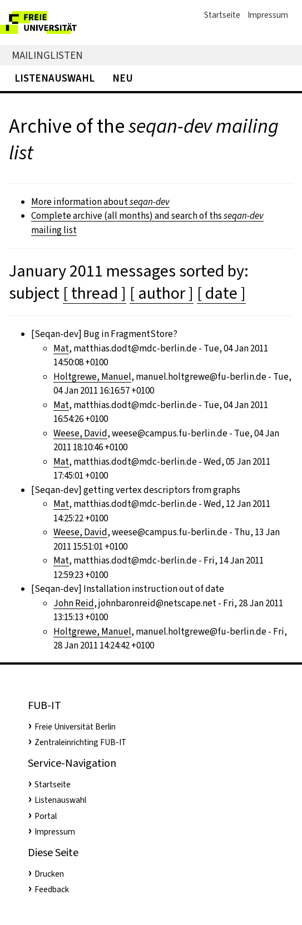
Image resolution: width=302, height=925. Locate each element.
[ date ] (221, 293)
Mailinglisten (47, 55)
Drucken (49, 873)
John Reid (73, 603)
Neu (122, 78)
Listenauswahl (54, 78)
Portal (45, 816)
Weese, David (80, 433)
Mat (61, 348)
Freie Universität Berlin (75, 726)
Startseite (222, 15)
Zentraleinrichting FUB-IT (80, 742)
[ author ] (162, 293)
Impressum (267, 15)
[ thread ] (94, 293)
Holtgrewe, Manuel (92, 376)
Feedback (51, 889)
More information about (100, 201)
